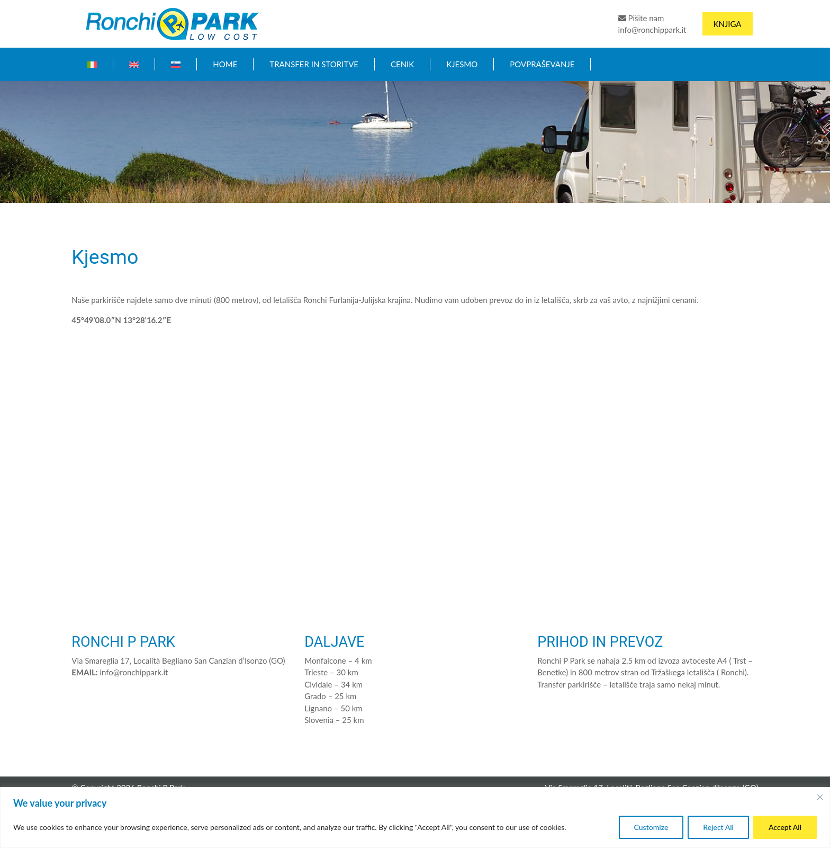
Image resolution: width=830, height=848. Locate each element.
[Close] (820, 797)
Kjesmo (461, 64)
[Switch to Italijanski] (92, 64)
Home (225, 64)
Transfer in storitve (313, 64)
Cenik (402, 64)
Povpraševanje (542, 64)
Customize (651, 827)
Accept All (785, 827)
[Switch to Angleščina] (134, 64)
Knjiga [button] (728, 24)
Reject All (718, 827)
